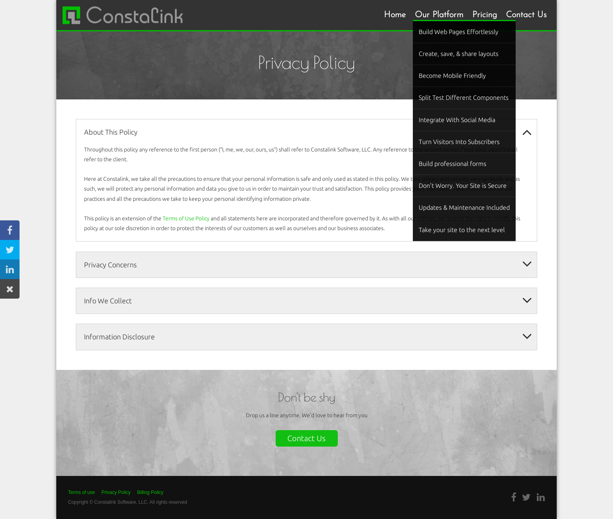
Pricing (484, 15)
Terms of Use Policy (186, 218)
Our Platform (439, 15)
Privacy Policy (116, 492)
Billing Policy (150, 492)
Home (395, 15)
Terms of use (81, 492)
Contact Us (526, 15)
